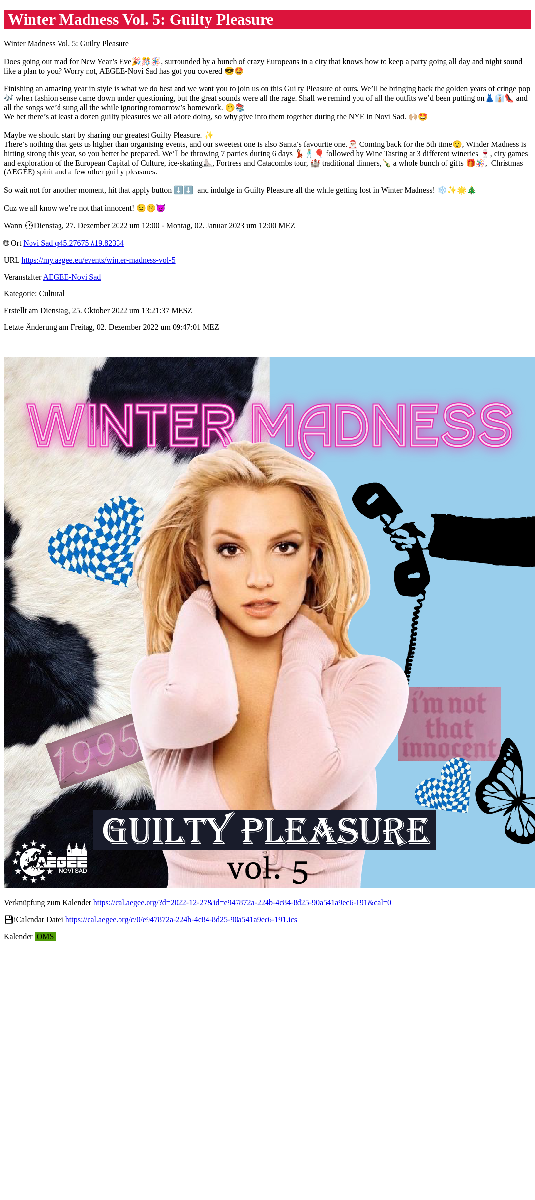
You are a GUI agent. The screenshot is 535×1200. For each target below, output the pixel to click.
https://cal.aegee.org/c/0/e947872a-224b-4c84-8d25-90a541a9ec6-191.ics (181, 919)
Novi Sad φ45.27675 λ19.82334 (73, 243)
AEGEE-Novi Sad (72, 277)
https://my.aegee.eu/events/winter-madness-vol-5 (98, 260)
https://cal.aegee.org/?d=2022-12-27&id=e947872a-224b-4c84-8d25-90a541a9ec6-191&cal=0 (242, 902)
